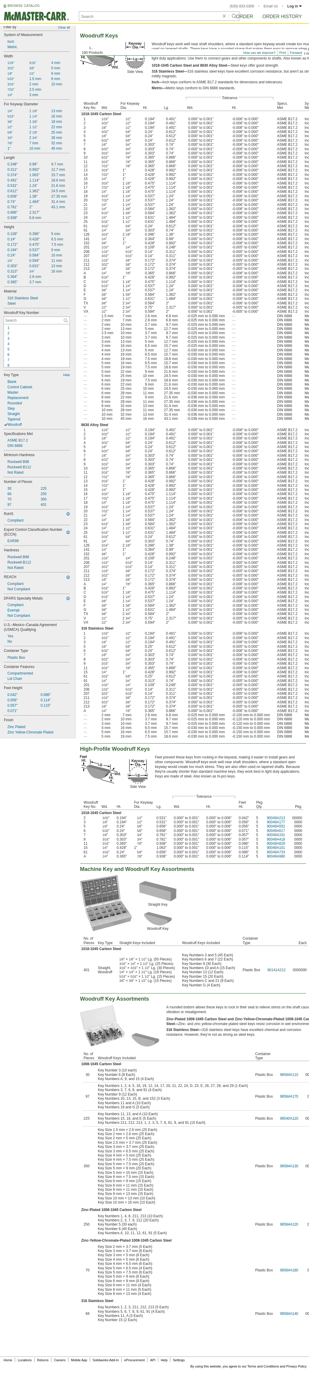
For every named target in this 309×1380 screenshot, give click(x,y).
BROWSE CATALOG (23, 5)
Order (244, 16)
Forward (296, 52)
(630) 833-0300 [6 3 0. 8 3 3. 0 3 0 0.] (242, 6)
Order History (282, 16)
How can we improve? (259, 52)
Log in (294, 6)
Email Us (270, 6)
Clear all (64, 27)
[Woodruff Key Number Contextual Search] (37, 320)
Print (282, 52)
